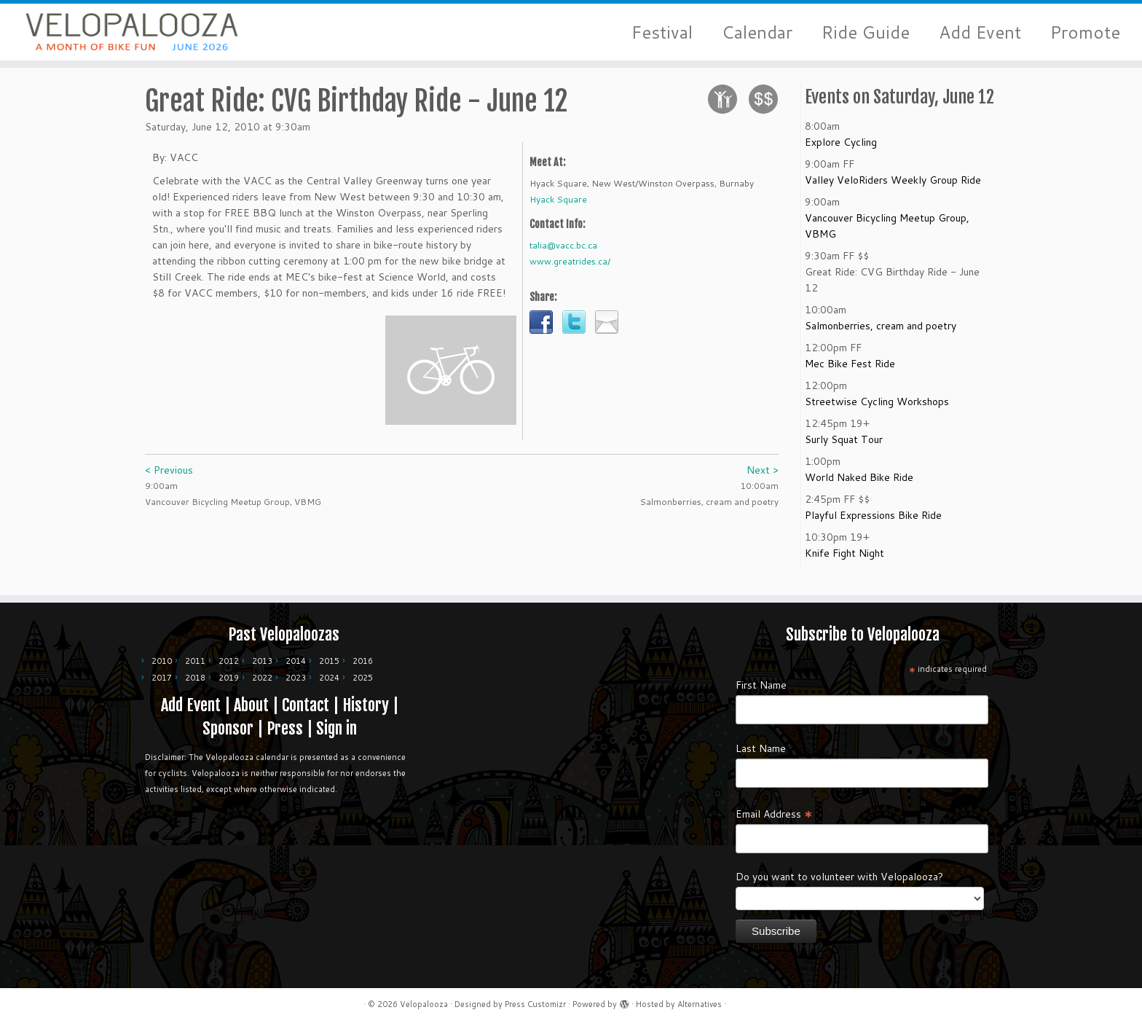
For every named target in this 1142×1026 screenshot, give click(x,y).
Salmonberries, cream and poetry (880, 333)
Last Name (761, 748)
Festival (662, 32)
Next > (763, 478)
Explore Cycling (841, 150)
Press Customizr (535, 1004)
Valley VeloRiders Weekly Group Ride (893, 188)
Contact (305, 705)
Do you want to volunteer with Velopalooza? (839, 876)
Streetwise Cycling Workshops (877, 409)
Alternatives (699, 1004)
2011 (195, 661)
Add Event (980, 32)
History (365, 705)
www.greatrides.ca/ (569, 269)
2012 (228, 661)
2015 (329, 661)
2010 (161, 661)
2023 (296, 678)
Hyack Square (558, 207)
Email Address (774, 813)
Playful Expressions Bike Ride (873, 523)
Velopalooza (424, 1004)
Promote (1085, 32)
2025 (363, 678)
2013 (262, 661)
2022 (262, 678)
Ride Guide (866, 32)
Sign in (336, 728)
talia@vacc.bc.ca (563, 253)
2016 (363, 661)
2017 (161, 678)
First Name (761, 685)
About (251, 705)
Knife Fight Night (844, 561)
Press (285, 728)
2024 (329, 678)
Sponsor (227, 728)
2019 (228, 678)
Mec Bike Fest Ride (850, 371)
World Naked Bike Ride (859, 485)
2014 (296, 661)
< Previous (169, 478)
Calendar (757, 32)
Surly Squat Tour (844, 447)
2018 (195, 678)
